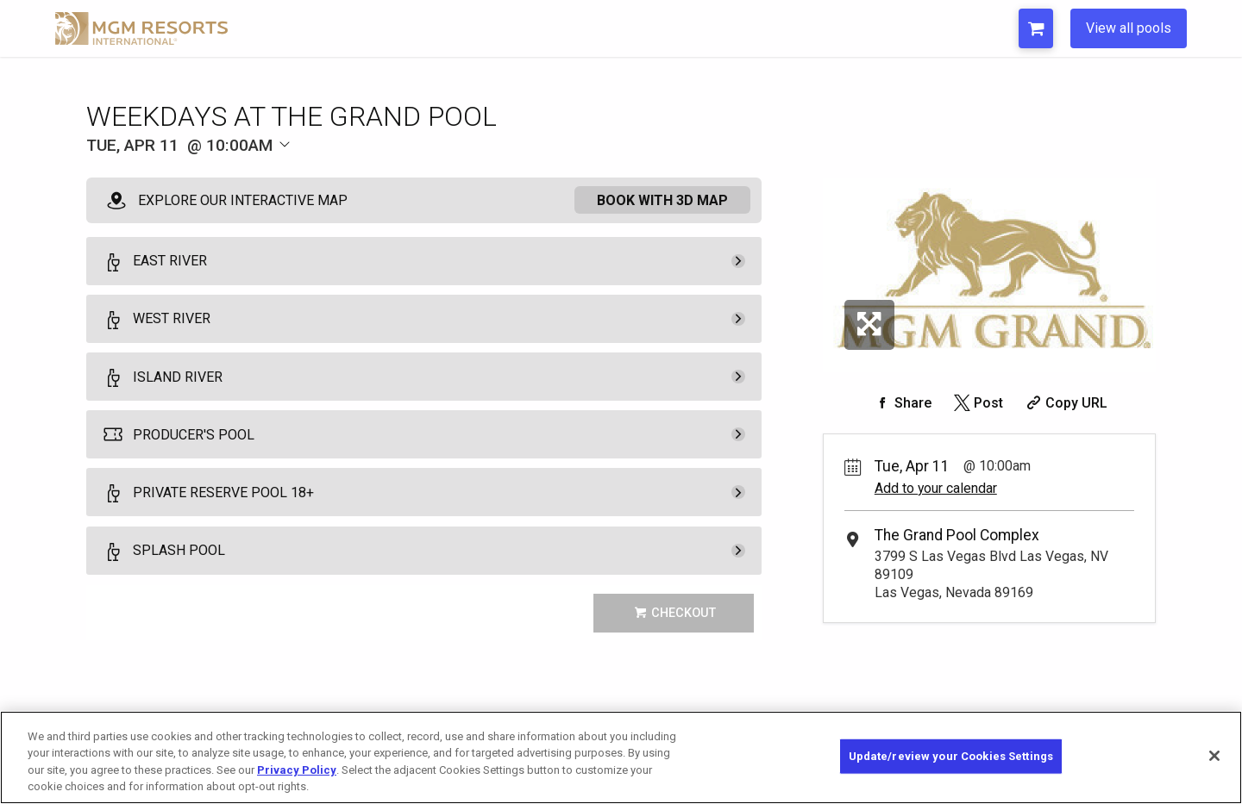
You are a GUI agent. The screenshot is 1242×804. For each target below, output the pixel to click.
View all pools (1128, 28)
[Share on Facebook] (901, 403)
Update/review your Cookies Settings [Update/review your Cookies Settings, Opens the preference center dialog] (951, 756)
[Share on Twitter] (976, 403)
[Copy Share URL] (1064, 403)
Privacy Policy (296, 769)
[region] (621, 757)
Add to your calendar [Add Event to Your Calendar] (936, 488)
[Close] (1214, 756)
